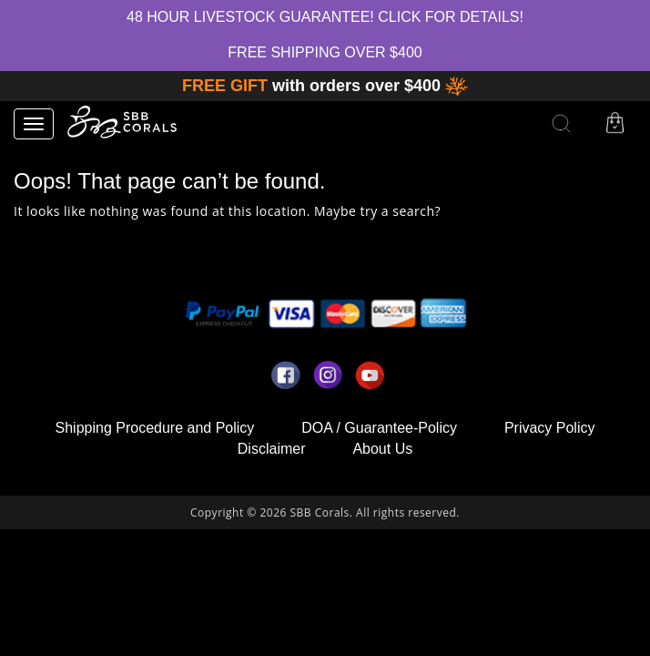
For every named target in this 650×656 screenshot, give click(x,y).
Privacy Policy (549, 428)
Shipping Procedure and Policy (155, 428)
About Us (382, 448)
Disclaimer (272, 448)
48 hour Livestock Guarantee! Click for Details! (325, 17)
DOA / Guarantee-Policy (379, 428)
